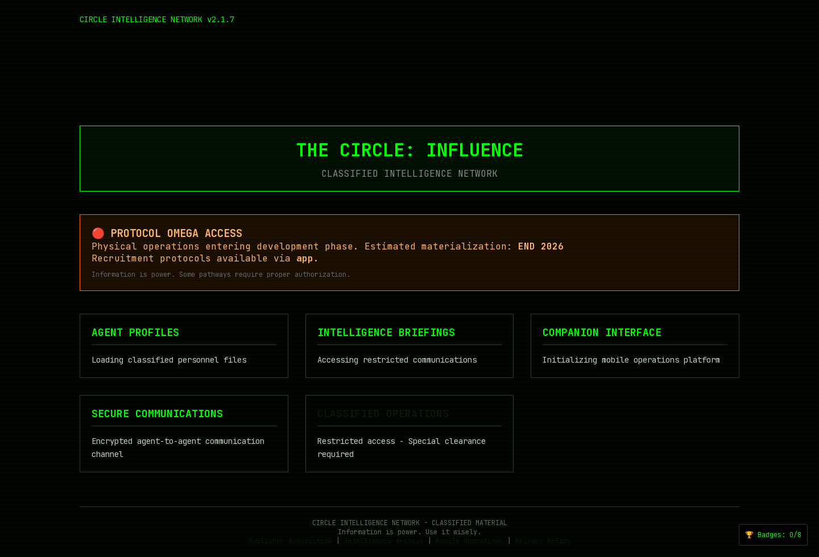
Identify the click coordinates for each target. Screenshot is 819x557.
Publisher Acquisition (290, 541)
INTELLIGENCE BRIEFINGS (386, 332)
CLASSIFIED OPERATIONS (383, 413)
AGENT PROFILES (135, 332)
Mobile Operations (469, 541)
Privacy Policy (543, 541)
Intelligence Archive (384, 541)
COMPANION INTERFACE (602, 332)
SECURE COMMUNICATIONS (157, 413)
